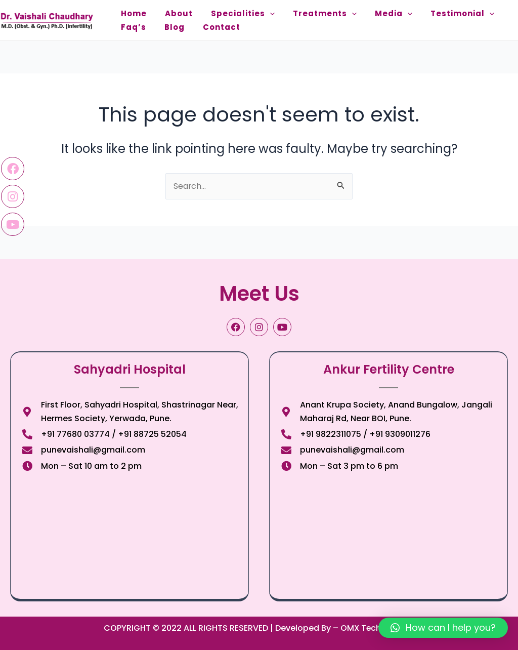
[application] (260, 13)
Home (132, 13)
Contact (211, 27)
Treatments (310, 13)
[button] (443, 628)
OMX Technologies (377, 628)
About (173, 13)
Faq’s (131, 27)
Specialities (233, 13)
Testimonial (440, 13)
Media (375, 13)
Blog (168, 27)
